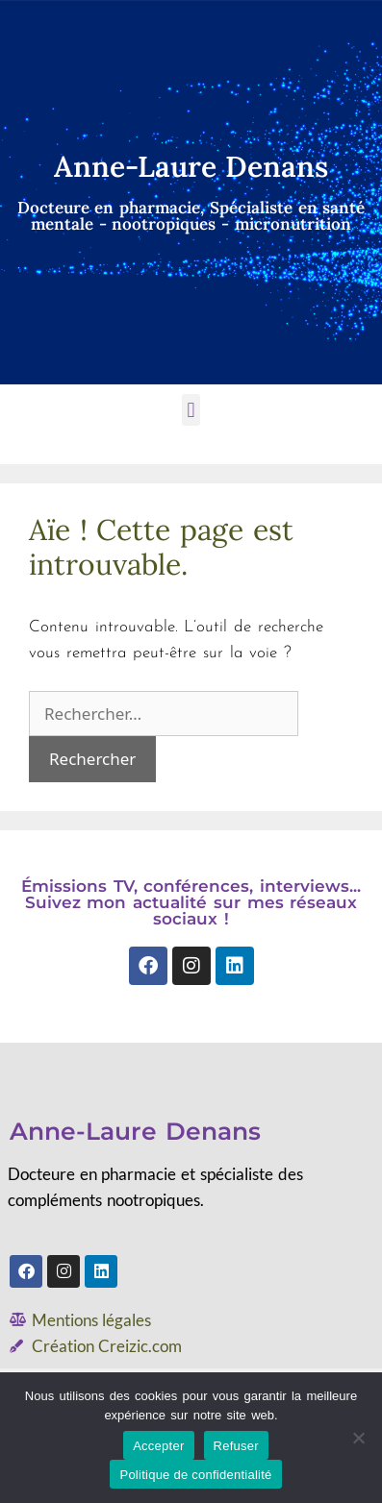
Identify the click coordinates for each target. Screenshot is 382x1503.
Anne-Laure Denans (135, 1131)
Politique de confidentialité (195, 1474)
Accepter (158, 1446)
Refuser (236, 1446)
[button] (191, 410)
